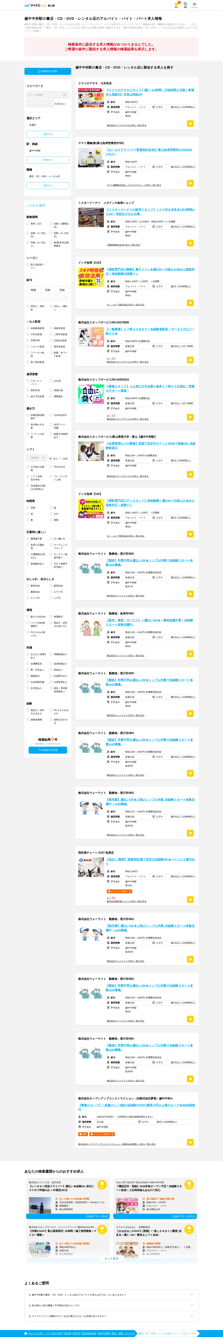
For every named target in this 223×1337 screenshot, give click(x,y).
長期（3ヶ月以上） (38, 244)
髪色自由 (35, 585)
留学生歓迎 (59, 346)
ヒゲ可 (57, 598)
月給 (62, 289)
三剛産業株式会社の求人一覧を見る (123, 245)
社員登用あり (60, 682)
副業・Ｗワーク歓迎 (60, 354)
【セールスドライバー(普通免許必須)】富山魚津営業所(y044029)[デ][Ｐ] (149, 152)
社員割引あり (60, 676)
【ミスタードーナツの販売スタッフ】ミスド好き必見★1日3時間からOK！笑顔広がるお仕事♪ (150, 212)
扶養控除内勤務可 (37, 417)
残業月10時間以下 (61, 436)
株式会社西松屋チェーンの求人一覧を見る (127, 901)
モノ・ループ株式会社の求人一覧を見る (125, 304)
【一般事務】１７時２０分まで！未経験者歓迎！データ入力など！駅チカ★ (150, 331)
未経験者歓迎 (37, 328)
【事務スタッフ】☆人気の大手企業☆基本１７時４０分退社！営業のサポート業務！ (150, 388)
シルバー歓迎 (37, 346)
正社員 (57, 381)
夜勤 (56, 520)
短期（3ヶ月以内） (61, 235)
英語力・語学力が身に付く (60, 624)
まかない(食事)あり (38, 656)
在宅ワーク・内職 (60, 426)
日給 (48, 289)
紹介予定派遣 (37, 396)
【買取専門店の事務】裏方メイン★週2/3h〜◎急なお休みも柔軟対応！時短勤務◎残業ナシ (150, 272)
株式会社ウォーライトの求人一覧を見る (125, 596)
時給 (33, 289)
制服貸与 (35, 676)
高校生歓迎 (59, 328)
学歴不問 (35, 340)
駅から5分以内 (38, 616)
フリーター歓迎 (37, 354)
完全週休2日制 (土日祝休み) (38, 487)
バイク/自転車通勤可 (38, 624)
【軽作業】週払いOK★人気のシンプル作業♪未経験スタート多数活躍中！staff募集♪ (150, 802)
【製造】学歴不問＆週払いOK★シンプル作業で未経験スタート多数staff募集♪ (149, 563)
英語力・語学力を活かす (37, 712)
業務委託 (58, 396)
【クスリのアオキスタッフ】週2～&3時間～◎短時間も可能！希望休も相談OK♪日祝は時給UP (150, 92)
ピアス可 (58, 592)
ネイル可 (35, 598)
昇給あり (58, 669)
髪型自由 (58, 585)
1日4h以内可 (60, 415)
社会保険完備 (37, 682)
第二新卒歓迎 (37, 362)
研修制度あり (60, 654)
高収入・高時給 (37, 308)
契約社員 (35, 390)
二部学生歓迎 (60, 334)
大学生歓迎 (36, 334)
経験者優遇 (36, 719)
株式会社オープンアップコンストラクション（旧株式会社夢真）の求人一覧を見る (117, 1144)
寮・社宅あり (37, 669)
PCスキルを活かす (61, 712)
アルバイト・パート (37, 382)
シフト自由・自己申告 (37, 478)
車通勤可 (58, 616)
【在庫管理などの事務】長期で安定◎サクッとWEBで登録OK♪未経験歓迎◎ (150, 446)
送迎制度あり (60, 663)
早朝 (33, 507)
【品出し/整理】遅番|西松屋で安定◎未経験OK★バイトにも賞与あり (150, 862)
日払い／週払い (60, 308)
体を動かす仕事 (37, 426)
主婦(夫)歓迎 (60, 340)
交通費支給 (36, 663)
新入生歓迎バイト (37, 266)
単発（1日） (37, 223)
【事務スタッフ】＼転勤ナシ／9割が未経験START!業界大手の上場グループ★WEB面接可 (136, 1107)
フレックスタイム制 (60, 478)
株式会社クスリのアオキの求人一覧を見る (127, 125)
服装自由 (35, 592)
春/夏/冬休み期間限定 (61, 244)
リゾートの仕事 (37, 436)
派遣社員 (58, 390)
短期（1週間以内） (61, 225)
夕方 (56, 514)
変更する (47, 134)
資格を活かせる (60, 721)
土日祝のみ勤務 (37, 468)
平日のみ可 (59, 467)
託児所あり (36, 688)
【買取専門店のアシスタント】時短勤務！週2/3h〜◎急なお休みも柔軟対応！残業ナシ (150, 503)
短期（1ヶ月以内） (38, 235)
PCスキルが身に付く (38, 634)
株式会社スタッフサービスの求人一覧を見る (128, 362)
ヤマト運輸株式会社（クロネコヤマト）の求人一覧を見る (134, 185)
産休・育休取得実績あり (60, 690)
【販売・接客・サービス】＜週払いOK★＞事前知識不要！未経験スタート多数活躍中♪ (149, 622)
